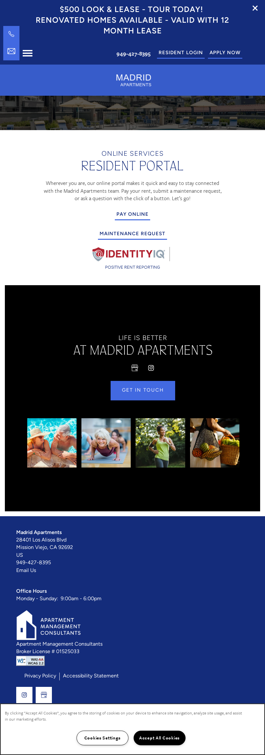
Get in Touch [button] (143, 394)
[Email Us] (11, 51)
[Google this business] (135, 372)
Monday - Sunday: (37, 603)
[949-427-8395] (11, 34)
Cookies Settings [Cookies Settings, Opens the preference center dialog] (102, 738)
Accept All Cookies (159, 738)
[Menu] (27, 53)
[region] (132, 729)
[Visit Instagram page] (151, 372)
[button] (255, 8)
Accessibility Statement (91, 680)
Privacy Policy (40, 680)
